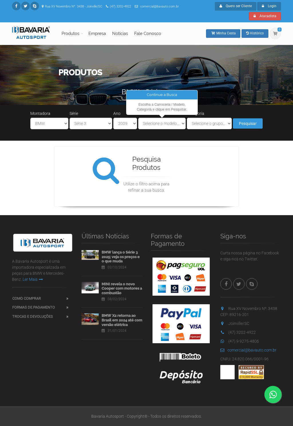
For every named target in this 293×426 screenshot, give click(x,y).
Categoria (195, 113)
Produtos (70, 33)
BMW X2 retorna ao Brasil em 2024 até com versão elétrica (122, 320)
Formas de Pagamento (33, 307)
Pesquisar (248, 123)
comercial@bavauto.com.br (248, 350)
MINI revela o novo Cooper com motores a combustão (122, 288)
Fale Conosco (147, 33)
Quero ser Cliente (235, 6)
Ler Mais (33, 279)
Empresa (97, 33)
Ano (116, 113)
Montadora (40, 113)
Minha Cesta (223, 33)
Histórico (255, 33)
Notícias (120, 33)
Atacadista (265, 16)
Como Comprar (26, 298)
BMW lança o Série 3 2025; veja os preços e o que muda (121, 256)
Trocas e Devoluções (32, 316)
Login (269, 6)
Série (74, 113)
